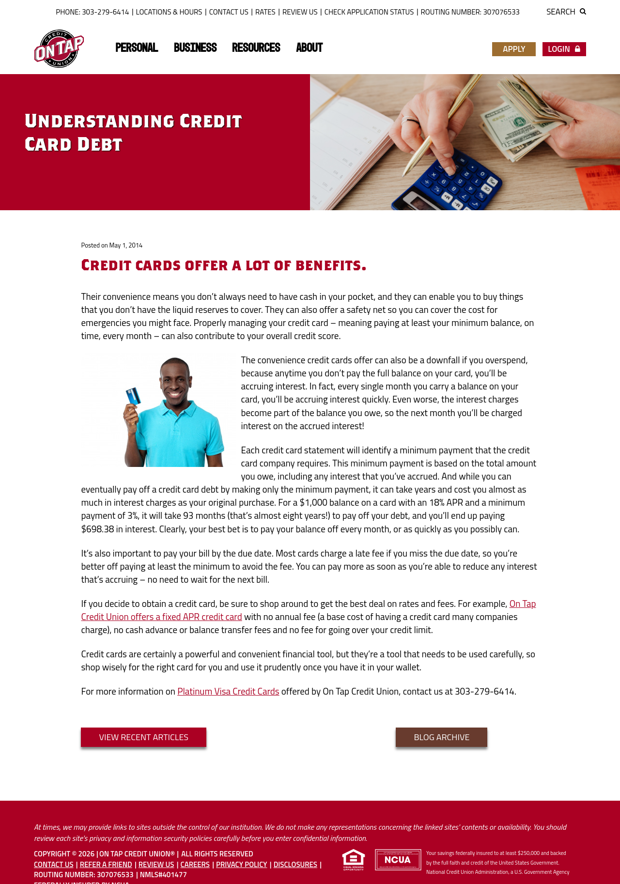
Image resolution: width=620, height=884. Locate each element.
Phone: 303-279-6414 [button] (92, 11)
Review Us (300, 11)
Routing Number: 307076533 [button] (84, 874)
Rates (265, 11)
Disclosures (295, 864)
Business (195, 48)
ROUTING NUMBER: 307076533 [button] (470, 11)
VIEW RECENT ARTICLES (143, 737)
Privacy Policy (241, 864)
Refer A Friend (106, 864)
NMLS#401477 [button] (163, 874)
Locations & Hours (169, 11)
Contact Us (228, 11)
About (309, 48)
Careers (195, 864)
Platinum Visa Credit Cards (228, 691)
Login (564, 49)
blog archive (441, 737)
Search (566, 11)
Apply (514, 49)
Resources (256, 48)
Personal (136, 48)
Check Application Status (369, 11)
